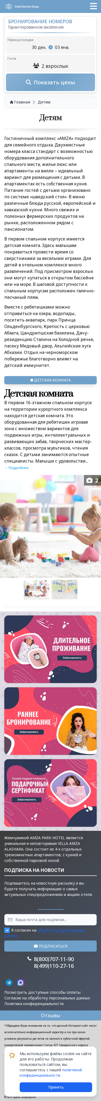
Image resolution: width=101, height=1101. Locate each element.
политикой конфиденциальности (51, 1072)
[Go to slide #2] (65, 589)
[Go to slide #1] (37, 589)
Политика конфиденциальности (34, 1003)
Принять (56, 1087)
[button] (93, 6)
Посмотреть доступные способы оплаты (42, 992)
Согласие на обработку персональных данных (47, 997)
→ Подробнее (16, 467)
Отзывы (50, 1015)
